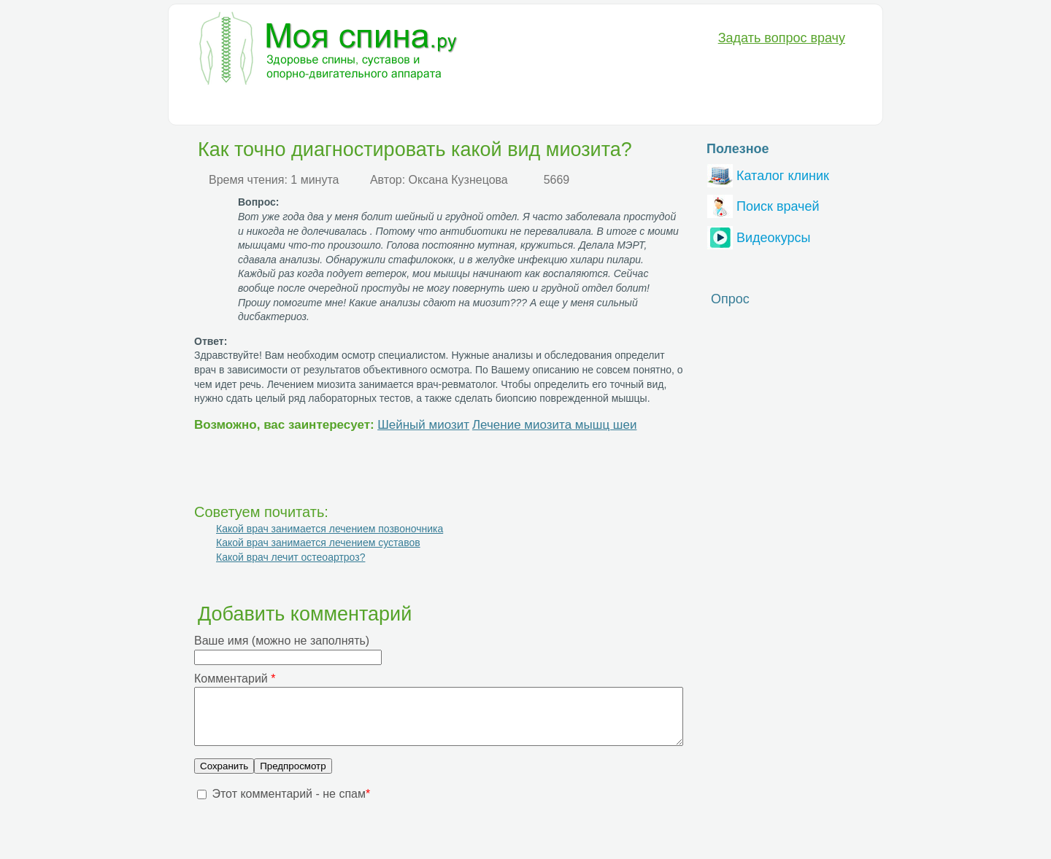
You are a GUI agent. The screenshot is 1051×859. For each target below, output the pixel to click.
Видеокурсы (758, 236)
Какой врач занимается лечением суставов (318, 542)
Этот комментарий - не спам (291, 804)
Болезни (214, 106)
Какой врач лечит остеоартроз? (290, 557)
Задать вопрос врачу (781, 38)
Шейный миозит (423, 425)
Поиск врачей (763, 204)
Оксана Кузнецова (458, 180)
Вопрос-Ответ (660, 106)
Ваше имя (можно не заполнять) (281, 640)
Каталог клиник (768, 174)
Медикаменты (442, 106)
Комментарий (234, 678)
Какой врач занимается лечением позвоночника (329, 529)
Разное (586, 106)
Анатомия (523, 106)
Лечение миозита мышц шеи (554, 425)
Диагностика (290, 106)
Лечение (365, 106)
